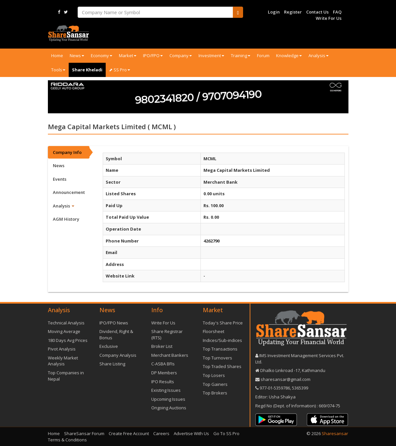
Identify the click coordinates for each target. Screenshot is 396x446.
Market (127, 55)
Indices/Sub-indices (222, 340)
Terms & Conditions (67, 440)
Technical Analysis (66, 323)
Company (180, 55)
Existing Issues (166, 390)
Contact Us (317, 12)
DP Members (164, 373)
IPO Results (162, 382)
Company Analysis (117, 355)
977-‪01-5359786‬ (275, 388)
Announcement (69, 192)
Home (57, 55)
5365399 (299, 388)
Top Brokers (215, 393)
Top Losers (214, 375)
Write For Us (329, 18)
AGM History (66, 219)
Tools (58, 70)
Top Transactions (220, 349)
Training (240, 55)
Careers (161, 433)
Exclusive (108, 346)
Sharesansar (335, 433)
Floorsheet (213, 331)
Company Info (67, 152)
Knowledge (289, 55)
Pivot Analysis (62, 349)
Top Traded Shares (222, 366)
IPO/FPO (153, 55)
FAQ (337, 12)
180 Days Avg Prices (68, 340)
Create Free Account (129, 433)
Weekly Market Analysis (63, 361)
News (77, 55)
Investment (211, 55)
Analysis (318, 55)
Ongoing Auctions (168, 408)
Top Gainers (215, 384)
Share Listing (112, 364)
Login (274, 12)
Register (293, 12)
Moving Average (64, 331)
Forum (263, 55)
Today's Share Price (223, 323)
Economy (101, 55)
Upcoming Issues (168, 399)
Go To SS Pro (226, 433)
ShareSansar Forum (84, 433)
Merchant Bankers (169, 355)
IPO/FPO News (113, 323)
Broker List (161, 346)
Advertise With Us (191, 433)
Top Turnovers (217, 358)
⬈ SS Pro (119, 70)
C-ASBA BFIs (163, 364)
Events (59, 179)
